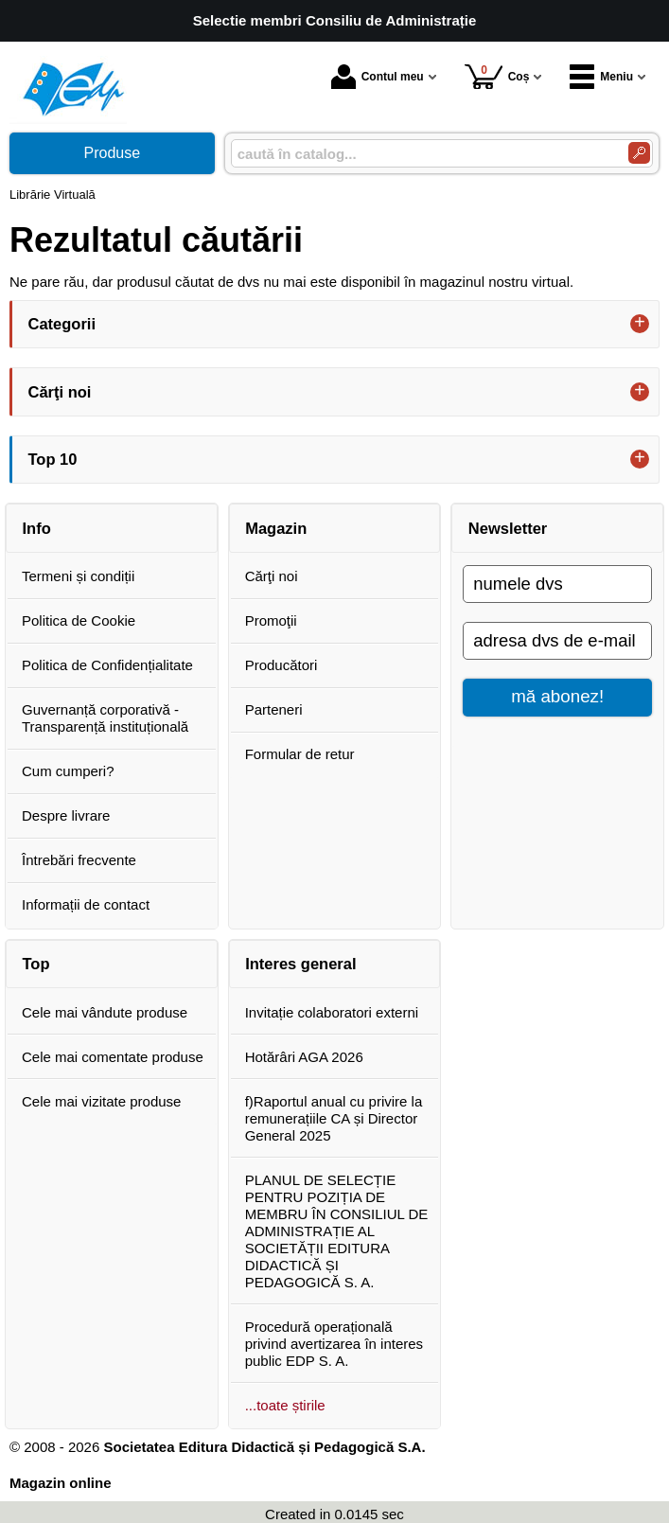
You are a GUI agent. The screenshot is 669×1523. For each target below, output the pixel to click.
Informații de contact (86, 904)
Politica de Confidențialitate (107, 665)
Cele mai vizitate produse (101, 1101)
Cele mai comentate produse (112, 1057)
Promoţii (271, 620)
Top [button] (36, 963)
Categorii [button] (62, 323)
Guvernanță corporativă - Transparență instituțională (105, 718)
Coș (497, 76)
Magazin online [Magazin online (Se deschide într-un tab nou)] (60, 1483)
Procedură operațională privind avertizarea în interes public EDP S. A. (334, 1344)
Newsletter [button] (507, 528)
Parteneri (274, 709)
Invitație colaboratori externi (331, 1012)
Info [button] (37, 528)
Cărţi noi (271, 576)
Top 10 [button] (53, 459)
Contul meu (377, 76)
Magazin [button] (276, 528)
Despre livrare (66, 815)
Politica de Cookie (78, 620)
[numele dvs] (557, 584)
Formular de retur (300, 754)
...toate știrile (285, 1405)
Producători (281, 665)
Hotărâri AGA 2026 (304, 1057)
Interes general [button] (300, 963)
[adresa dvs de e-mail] (557, 641)
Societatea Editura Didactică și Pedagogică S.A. (264, 1447)
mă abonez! (557, 696)
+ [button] (639, 323)
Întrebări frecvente (79, 860)
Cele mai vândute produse (104, 1012)
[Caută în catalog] (639, 153)
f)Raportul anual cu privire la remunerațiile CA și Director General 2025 (334, 1118)
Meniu (601, 76)
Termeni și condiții (78, 576)
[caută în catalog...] (422, 154)
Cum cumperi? (68, 771)
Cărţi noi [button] (60, 391)
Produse (112, 153)
